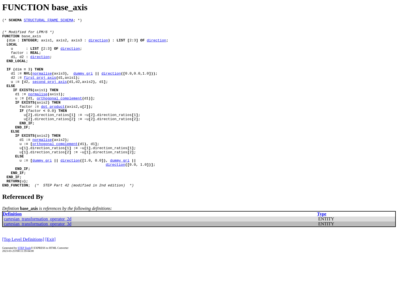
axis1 (46, 44)
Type (321, 247)
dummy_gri (83, 83)
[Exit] (50, 272)
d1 (13, 64)
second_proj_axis (49, 93)
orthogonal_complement (59, 113)
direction (98, 44)
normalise (42, 83)
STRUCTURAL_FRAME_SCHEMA (48, 20)
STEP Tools (24, 281)
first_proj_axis (40, 88)
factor (17, 59)
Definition (12, 247)
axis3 (76, 44)
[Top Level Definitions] (23, 272)
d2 (21, 64)
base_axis (31, 39)
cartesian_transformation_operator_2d (37, 252)
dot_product (53, 123)
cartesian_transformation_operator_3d (37, 257)
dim (12, 44)
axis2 (61, 44)
